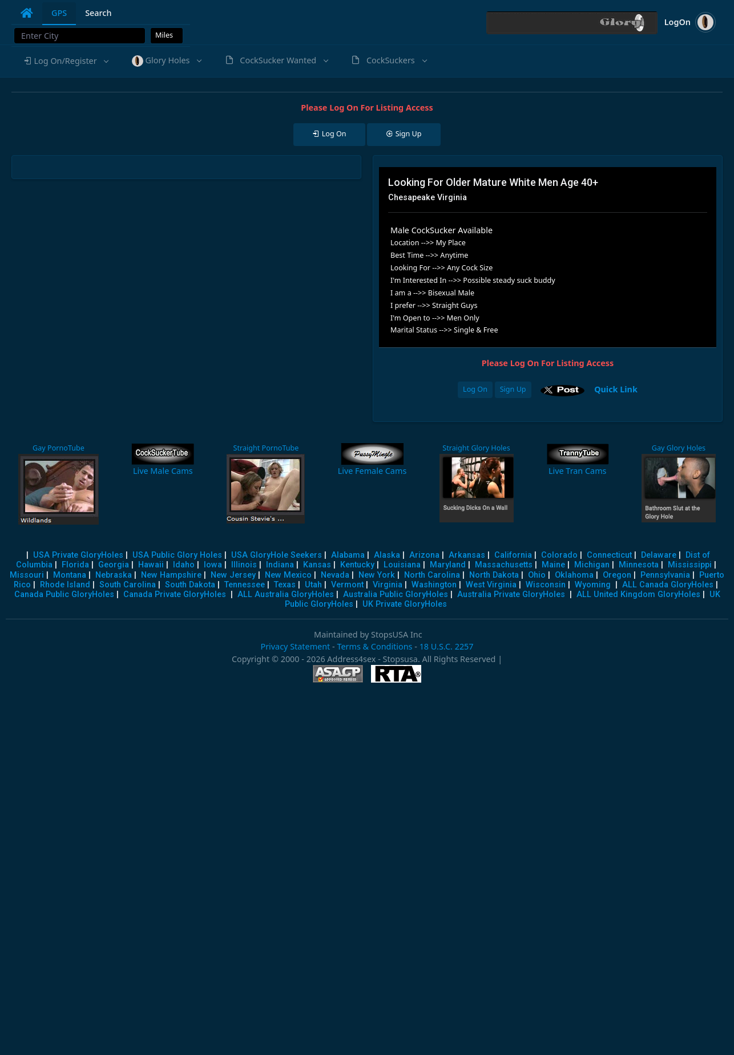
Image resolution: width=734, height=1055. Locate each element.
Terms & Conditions (374, 646)
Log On (475, 389)
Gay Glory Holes (678, 448)
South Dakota (190, 585)
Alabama (348, 555)
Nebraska (113, 575)
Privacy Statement (295, 646)
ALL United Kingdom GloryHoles (638, 594)
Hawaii (151, 565)
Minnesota (639, 565)
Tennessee (244, 585)
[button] (65, 61)
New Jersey (233, 575)
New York (376, 575)
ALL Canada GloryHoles (667, 585)
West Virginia (491, 585)
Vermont (347, 585)
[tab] (26, 13)
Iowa (213, 565)
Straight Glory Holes (476, 448)
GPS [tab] (59, 12)
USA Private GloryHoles (78, 555)
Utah (313, 585)
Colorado (559, 555)
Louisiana (402, 565)
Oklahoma (574, 575)
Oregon (617, 575)
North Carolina (432, 575)
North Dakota (494, 575)
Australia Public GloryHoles (395, 594)
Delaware (658, 555)
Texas (285, 585)
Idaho (184, 565)
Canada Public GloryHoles (64, 594)
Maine (553, 565)
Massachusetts (504, 565)
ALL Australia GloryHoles (285, 594)
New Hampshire (171, 575)
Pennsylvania (665, 575)
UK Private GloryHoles (404, 604)
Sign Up (513, 389)
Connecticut (609, 555)
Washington (434, 585)
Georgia (113, 565)
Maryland (448, 565)
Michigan (592, 565)
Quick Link (616, 388)
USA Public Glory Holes (177, 555)
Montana (69, 575)
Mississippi (690, 565)
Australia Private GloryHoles (511, 594)
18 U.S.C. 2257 (447, 646)
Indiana (280, 565)
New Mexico (288, 575)
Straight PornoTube (266, 448)
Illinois (244, 565)
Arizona (424, 555)
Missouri (27, 575)
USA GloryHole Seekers (276, 555)
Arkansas (467, 555)
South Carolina (127, 585)
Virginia (387, 585)
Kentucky (357, 565)
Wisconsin (546, 585)
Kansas (317, 565)
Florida (75, 565)
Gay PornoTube (58, 448)
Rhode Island (65, 585)
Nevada (335, 575)
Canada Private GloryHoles (174, 594)
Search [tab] (98, 12)
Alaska (387, 555)
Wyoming (593, 585)
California (513, 555)
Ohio (537, 575)
